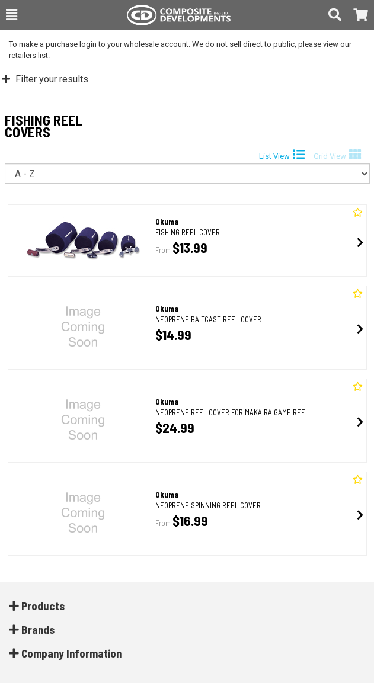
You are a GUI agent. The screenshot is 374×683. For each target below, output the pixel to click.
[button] (11, 15)
